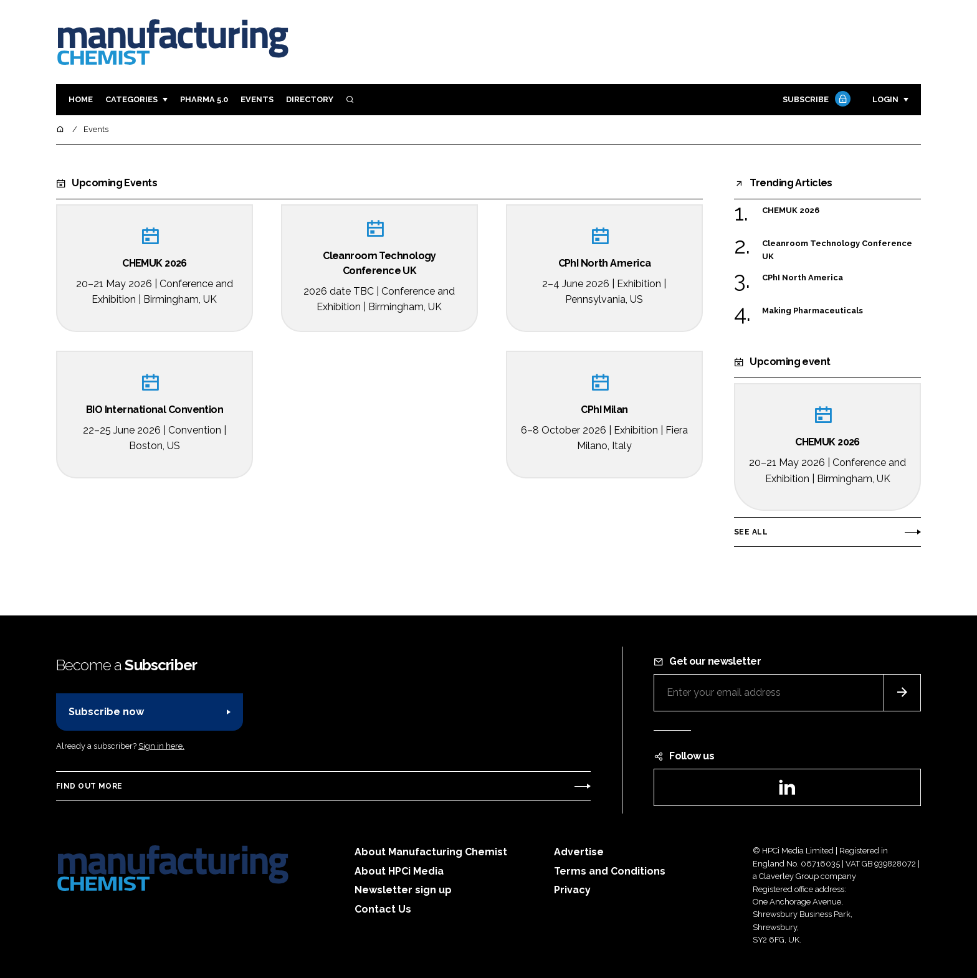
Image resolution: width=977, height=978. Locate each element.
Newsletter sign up (403, 890)
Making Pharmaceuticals (812, 310)
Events (257, 99)
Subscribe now (106, 712)
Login (885, 99)
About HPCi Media (399, 871)
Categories (131, 99)
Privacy (572, 890)
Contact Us (383, 909)
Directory (309, 99)
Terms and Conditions (609, 871)
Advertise (579, 852)
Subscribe (815, 100)
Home (81, 99)
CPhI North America (802, 277)
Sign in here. (161, 746)
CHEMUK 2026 (790, 209)
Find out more (89, 786)
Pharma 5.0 (204, 99)
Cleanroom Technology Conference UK (837, 248)
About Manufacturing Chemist (431, 852)
